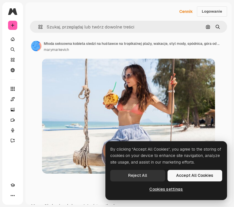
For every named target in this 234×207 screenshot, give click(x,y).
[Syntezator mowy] (12, 130)
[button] (38, 27)
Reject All (137, 175)
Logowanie (212, 11)
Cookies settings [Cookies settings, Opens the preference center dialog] (166, 189)
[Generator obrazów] (12, 109)
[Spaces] (12, 99)
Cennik (186, 11)
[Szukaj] (12, 49)
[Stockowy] (12, 59)
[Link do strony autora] (36, 46)
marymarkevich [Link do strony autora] (56, 49)
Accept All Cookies (195, 175)
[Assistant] (12, 140)
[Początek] (12, 39)
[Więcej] (12, 195)
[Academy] (12, 185)
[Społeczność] (12, 70)
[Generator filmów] (12, 119)
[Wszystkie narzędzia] (12, 88)
